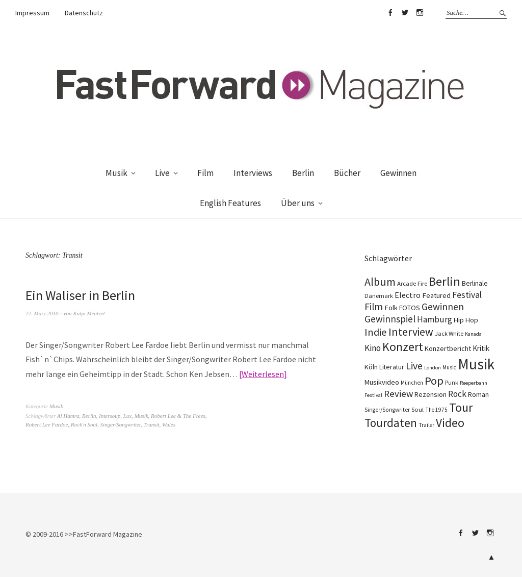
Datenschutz (84, 12)
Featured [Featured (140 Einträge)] (436, 295)
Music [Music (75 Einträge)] (449, 367)
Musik (116, 173)
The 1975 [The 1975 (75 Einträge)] (436, 409)
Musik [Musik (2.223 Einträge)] (476, 364)
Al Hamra (68, 416)
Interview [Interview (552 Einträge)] (410, 332)
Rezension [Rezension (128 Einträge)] (430, 394)
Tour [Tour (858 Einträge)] (461, 407)
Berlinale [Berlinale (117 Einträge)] (475, 283)
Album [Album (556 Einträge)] (380, 281)
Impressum (32, 12)
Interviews (252, 173)
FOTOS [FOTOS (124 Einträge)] (409, 307)
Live (162, 173)
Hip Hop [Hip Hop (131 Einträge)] (466, 319)
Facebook (390, 12)
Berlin (303, 173)
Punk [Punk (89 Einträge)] (451, 382)
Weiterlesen (263, 374)
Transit (151, 424)
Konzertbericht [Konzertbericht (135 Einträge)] (448, 348)
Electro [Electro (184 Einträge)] (408, 295)
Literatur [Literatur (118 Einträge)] (391, 366)
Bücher (347, 173)
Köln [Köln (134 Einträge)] (371, 366)
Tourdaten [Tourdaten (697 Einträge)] (390, 422)
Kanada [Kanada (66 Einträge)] (473, 334)
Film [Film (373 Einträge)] (373, 306)
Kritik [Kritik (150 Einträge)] (481, 348)
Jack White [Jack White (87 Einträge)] (449, 333)
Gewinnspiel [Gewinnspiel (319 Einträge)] (389, 319)
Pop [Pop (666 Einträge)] (434, 380)
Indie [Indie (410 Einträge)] (375, 332)
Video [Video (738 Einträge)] (450, 422)
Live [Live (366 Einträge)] (414, 366)
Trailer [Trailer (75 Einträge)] (426, 425)
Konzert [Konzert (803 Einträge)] (402, 347)
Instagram (419, 12)
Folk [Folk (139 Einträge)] (391, 307)
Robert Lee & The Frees (178, 416)
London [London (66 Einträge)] (432, 367)
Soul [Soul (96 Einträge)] (417, 409)
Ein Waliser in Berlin (80, 295)
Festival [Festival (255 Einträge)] (467, 294)
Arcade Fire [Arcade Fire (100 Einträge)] (412, 283)
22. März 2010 (41, 313)
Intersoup (109, 416)
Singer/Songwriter (120, 424)
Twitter (404, 12)
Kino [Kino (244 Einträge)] (372, 348)
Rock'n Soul (84, 424)
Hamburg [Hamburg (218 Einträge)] (434, 319)
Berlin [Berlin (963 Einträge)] (444, 281)
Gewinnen (398, 173)
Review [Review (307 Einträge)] (398, 393)
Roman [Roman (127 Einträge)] (478, 394)
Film (205, 173)
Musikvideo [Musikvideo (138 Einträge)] (381, 382)
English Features (230, 203)
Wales (168, 424)
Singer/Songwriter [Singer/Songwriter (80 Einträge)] (387, 409)
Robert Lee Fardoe (46, 424)
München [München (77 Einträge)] (412, 382)
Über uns (298, 203)
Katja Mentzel (89, 313)
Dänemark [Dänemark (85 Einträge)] (378, 295)
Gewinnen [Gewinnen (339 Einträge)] (443, 306)
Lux (127, 416)
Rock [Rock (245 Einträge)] (457, 393)
